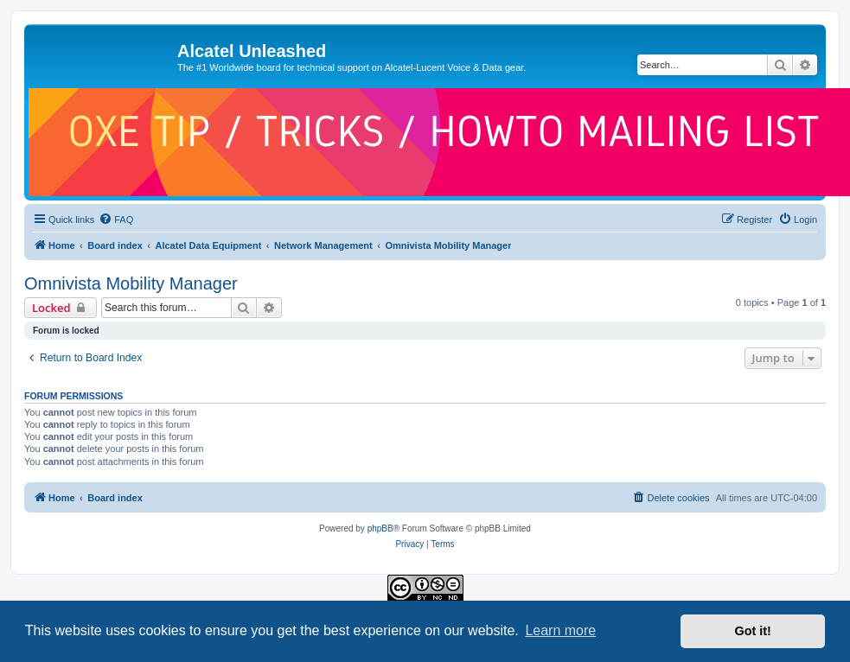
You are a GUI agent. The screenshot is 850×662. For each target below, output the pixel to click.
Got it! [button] (753, 631)
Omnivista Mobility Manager (131, 283)
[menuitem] (116, 219)
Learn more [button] (560, 630)
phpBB (380, 528)
